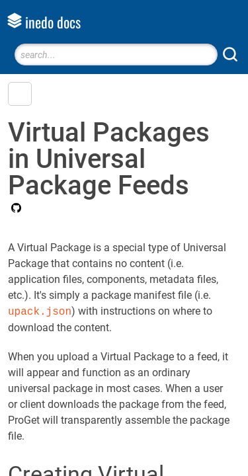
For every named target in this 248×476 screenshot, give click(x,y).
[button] (20, 94)
